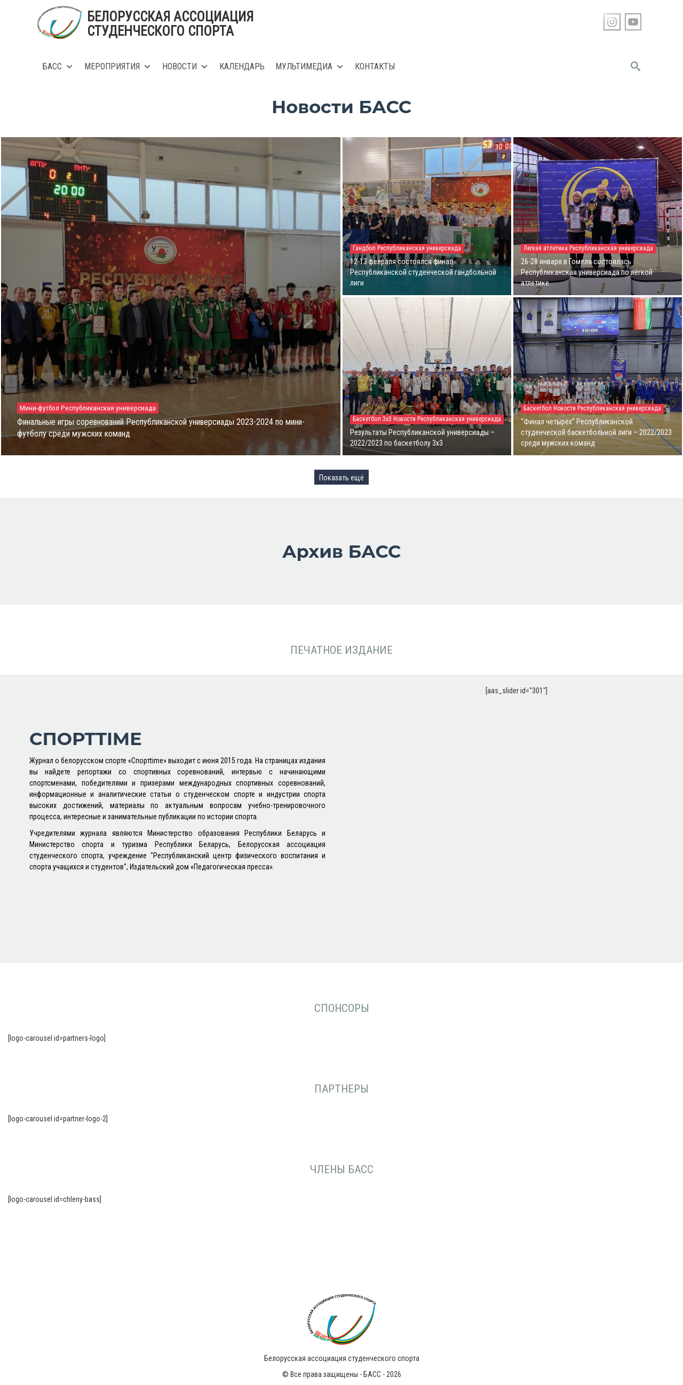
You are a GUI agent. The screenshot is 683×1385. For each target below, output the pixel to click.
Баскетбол (538, 408)
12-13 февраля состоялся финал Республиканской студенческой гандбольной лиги (423, 272)
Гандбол (365, 248)
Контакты (375, 66)
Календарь (242, 66)
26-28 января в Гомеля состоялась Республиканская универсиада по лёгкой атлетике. (587, 272)
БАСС (58, 66)
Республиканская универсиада (108, 407)
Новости (185, 66)
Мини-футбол (40, 407)
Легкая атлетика (546, 248)
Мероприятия (118, 66)
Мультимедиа (309, 66)
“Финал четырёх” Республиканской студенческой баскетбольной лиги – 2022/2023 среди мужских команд (596, 432)
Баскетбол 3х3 (373, 419)
